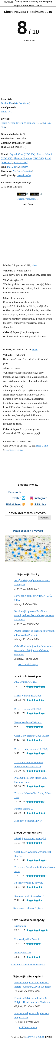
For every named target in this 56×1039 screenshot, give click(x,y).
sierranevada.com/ (26, 198)
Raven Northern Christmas (28, 722)
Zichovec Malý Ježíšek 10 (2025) (31, 749)
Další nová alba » (28, 1027)
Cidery (24, 5)
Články (18, 1)
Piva (25, 1)
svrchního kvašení (24, 171)
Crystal (13, 154)
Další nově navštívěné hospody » (28, 964)
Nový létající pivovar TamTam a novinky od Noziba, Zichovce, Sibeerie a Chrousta (34, 615)
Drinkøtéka (20, 925)
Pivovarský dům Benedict (27, 939)
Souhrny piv (35, 1)
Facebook (14, 492)
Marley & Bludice (34, 1036)
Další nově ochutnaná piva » (28, 820)
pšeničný (23, 166)
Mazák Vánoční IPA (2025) (28, 695)
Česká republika (16, 450)
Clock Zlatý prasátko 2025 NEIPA (31, 735)
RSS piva (40, 504)
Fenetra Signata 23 (23, 808)
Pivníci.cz (8, 2)
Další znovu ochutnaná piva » (28, 908)
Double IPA (7, 103)
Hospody (47, 1)
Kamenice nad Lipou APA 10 (29, 896)
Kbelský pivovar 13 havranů (28, 882)
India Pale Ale (20, 103)
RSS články (13, 504)
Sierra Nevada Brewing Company (18, 122)
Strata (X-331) (21, 162)
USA (3, 127)
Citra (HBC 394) (26, 154)
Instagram (40, 498)
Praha (6, 450)
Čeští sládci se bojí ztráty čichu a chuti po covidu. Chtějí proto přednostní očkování (33, 650)
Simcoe (40, 154)
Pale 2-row (12, 166)
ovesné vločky (24, 175)
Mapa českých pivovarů (28, 530)
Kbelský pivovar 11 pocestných (30, 838)
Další (31, 5)
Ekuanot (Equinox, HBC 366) (29, 158)
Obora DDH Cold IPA (25, 682)
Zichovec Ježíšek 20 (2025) (28, 709)
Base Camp (42, 445)
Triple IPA (6, 111)
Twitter (16, 498)
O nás (39, 5)
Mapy (17, 5)
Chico (39, 123)
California (46, 123)
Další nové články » (28, 664)
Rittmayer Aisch (22, 952)
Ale (27, 103)
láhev (34, 265)
